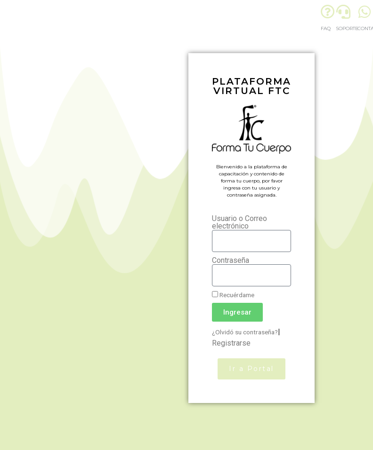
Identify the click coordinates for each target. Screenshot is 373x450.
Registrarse (231, 343)
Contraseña (230, 260)
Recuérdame (233, 295)
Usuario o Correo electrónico (239, 222)
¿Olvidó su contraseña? (245, 332)
